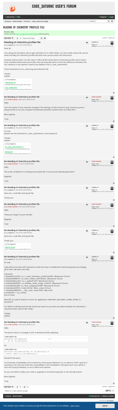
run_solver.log (11, 88)
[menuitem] (17, 17)
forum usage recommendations (26, 34)
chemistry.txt (10, 83)
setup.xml (9, 152)
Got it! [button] (105, 406)
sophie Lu (95, 42)
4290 (97, 99)
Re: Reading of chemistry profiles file (22, 97)
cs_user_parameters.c (14, 147)
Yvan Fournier (96, 97)
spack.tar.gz (10, 247)
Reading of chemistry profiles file (23, 27)
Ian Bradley (110, 400)
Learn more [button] (74, 406)
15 (96, 44)
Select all (13, 337)
